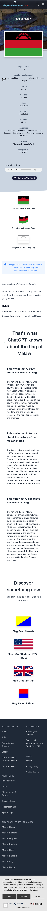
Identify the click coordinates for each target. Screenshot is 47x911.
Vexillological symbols (31, 733)
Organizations (8, 801)
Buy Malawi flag (24, 178)
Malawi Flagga (8, 867)
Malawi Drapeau (9, 838)
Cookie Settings (33, 772)
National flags (10, 727)
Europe (5, 752)
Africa (5, 731)
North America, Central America (9, 759)
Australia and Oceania (8, 744)
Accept (23, 896)
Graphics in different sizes (23, 208)
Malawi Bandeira (9, 856)
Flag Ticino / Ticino (23, 703)
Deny (9, 896)
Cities (4, 786)
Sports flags (7, 812)
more (37, 896)
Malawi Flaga (8, 850)
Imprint (29, 760)
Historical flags (9, 807)
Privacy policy (32, 766)
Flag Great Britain (23, 680)
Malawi (23, 89)
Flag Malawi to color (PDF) (23, 248)
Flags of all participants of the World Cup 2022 (34, 743)
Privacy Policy (26, 907)
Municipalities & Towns (9, 793)
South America (9, 766)
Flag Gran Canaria (23, 631)
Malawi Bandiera (9, 844)
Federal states (8, 780)
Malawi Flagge (8, 827)
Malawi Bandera (9, 832)
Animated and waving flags (23, 228)
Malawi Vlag (7, 861)
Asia (4, 737)
